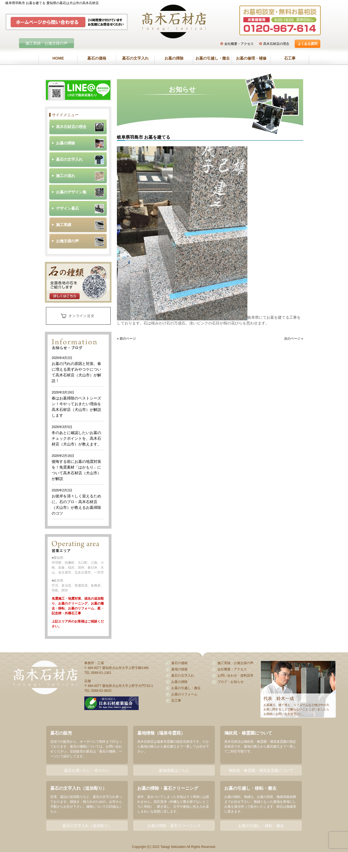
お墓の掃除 (174, 58)
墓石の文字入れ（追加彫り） (87, 825)
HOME (58, 58)
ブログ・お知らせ (230, 682)
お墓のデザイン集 (71, 192)
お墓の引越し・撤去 (212, 58)
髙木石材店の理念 (276, 44)
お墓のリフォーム (184, 694)
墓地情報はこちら (174, 770)
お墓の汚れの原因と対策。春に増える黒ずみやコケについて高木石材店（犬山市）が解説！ (76, 369)
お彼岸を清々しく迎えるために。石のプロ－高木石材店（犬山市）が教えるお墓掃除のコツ (76, 501)
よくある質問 (307, 44)
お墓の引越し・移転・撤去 (261, 825)
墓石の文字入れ (135, 58)
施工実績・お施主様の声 (46, 43)
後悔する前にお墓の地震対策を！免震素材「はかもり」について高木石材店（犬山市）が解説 (76, 467)
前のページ (128, 338)
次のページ (292, 338)
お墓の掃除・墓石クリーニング (174, 825)
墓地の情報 (179, 669)
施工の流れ (65, 176)
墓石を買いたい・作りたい (87, 770)
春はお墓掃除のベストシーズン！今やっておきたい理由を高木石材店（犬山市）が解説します (76, 404)
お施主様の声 (67, 241)
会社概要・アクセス (239, 44)
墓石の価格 (96, 58)
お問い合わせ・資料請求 (235, 675)
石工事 (290, 58)
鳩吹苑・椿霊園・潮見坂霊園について (261, 770)
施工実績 (63, 224)
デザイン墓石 (67, 208)
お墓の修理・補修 (251, 58)
